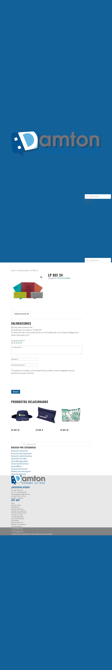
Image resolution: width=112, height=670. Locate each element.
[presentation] (28, 383)
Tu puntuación (18, 340)
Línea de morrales (92, 170)
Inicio (87, 159)
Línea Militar (90, 182)
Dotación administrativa (95, 172)
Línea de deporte (92, 188)
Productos (89, 162)
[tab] (21, 313)
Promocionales (23, 270)
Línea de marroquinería (95, 175)
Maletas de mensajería (94, 185)
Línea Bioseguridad (93, 164)
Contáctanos (90, 193)
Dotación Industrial (93, 167)
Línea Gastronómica (93, 177)
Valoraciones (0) (21, 314)
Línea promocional (93, 180)
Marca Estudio (47, 534)
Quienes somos (91, 190)
